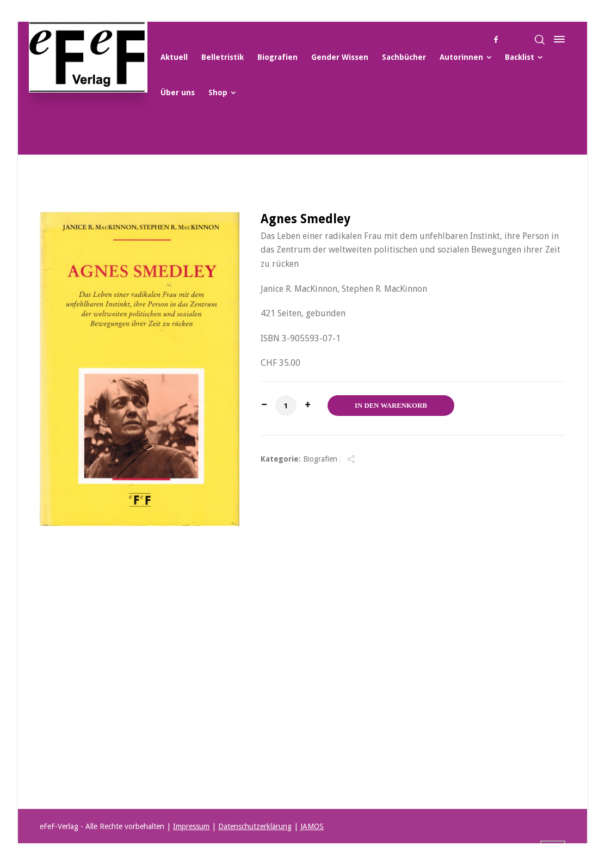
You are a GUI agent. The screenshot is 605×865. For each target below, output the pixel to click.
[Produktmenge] (285, 405)
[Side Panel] (557, 39)
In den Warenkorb (391, 405)
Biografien (320, 459)
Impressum (191, 826)
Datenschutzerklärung (255, 826)
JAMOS (312, 826)
